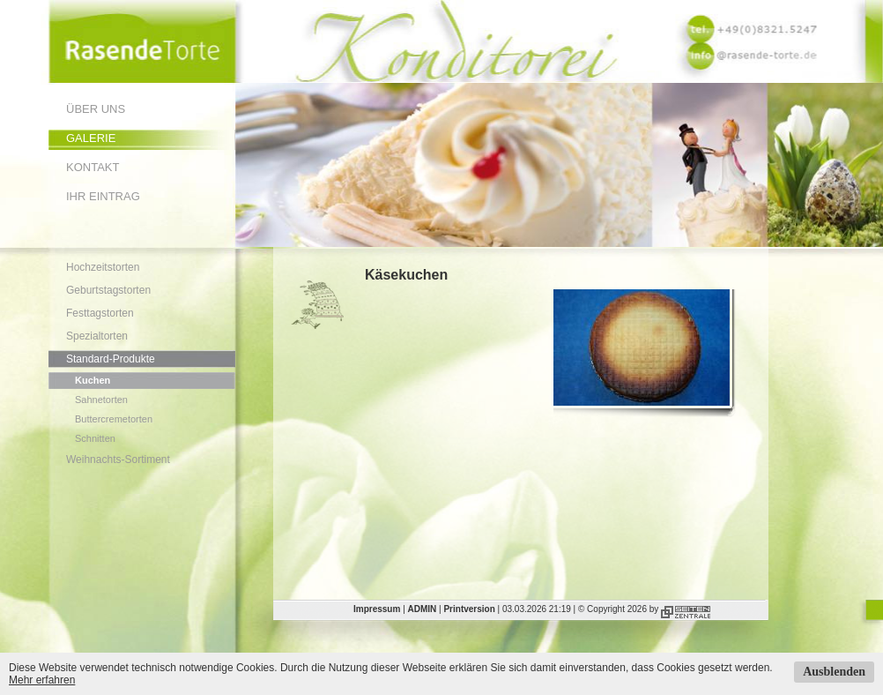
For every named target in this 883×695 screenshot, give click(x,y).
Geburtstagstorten (108, 290)
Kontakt (92, 167)
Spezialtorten (97, 336)
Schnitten (95, 438)
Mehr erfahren (42, 680)
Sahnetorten (101, 399)
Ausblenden (834, 671)
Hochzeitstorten (102, 267)
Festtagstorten (100, 313)
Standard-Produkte (110, 359)
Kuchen (92, 380)
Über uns (95, 109)
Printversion (468, 609)
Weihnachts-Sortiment (118, 459)
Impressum (376, 609)
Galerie (90, 138)
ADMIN (422, 609)
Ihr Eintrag (103, 196)
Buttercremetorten (113, 419)
